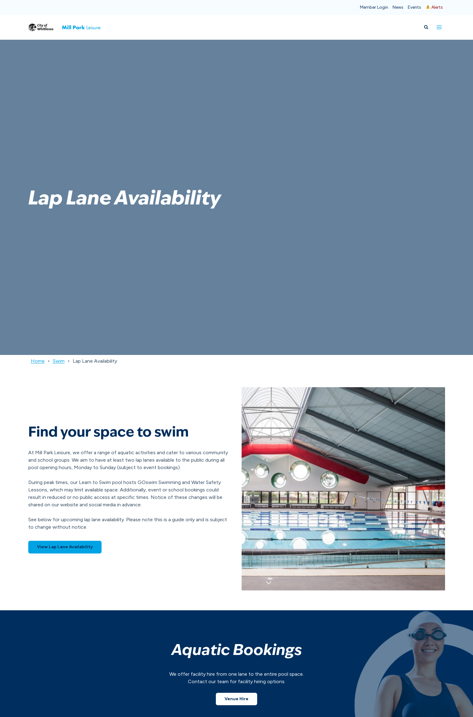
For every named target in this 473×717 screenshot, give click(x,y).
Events (414, 7)
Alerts (434, 7)
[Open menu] (439, 27)
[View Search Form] (426, 27)
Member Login (374, 7)
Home (38, 361)
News (398, 7)
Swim (59, 361)
